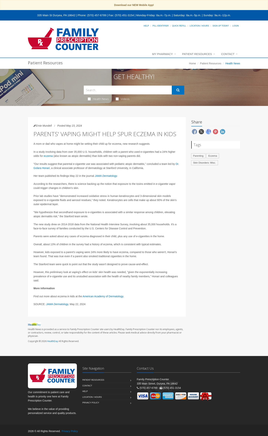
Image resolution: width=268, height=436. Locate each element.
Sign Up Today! (221, 26)
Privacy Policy (90, 403)
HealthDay (52, 341)
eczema (48, 155)
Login (235, 26)
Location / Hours (199, 26)
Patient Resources (197, 54)
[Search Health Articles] (128, 90)
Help (146, 26)
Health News (98, 99)
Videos (123, 99)
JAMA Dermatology (106, 175)
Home (192, 63)
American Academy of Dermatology (103, 296)
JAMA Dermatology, (57, 304)
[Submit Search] (178, 90)
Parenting (198, 155)
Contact (227, 54)
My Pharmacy (162, 54)
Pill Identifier (160, 26)
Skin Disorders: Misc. (204, 162)
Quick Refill (179, 26)
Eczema (212, 155)
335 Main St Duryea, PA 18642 (56, 15)
